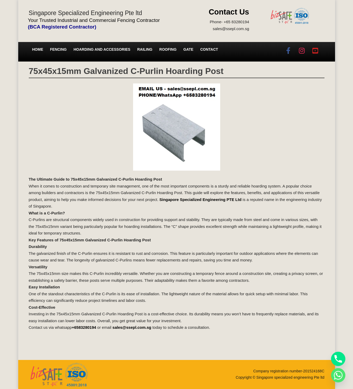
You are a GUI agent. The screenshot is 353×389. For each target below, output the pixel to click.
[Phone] (338, 359)
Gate (188, 49)
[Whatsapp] (338, 375)
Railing (145, 49)
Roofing (167, 49)
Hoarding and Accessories (102, 49)
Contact (209, 49)
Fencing (58, 49)
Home (37, 49)
